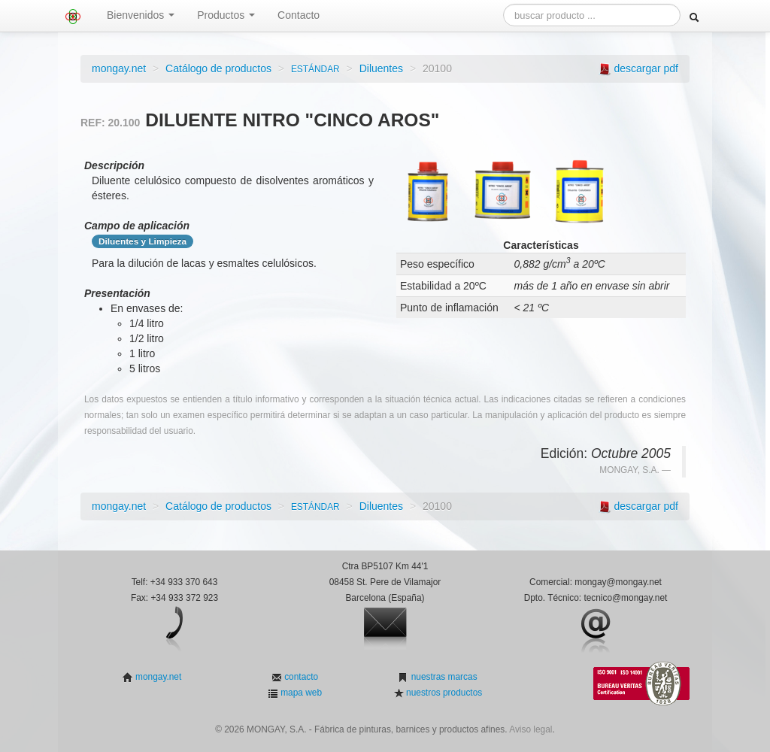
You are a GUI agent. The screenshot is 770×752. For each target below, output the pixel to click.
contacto (300, 677)
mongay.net (119, 68)
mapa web (300, 692)
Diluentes (381, 68)
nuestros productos (443, 692)
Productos (226, 15)
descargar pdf (646, 68)
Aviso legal (530, 729)
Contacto (298, 15)
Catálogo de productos (218, 68)
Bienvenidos (140, 15)
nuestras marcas (442, 677)
